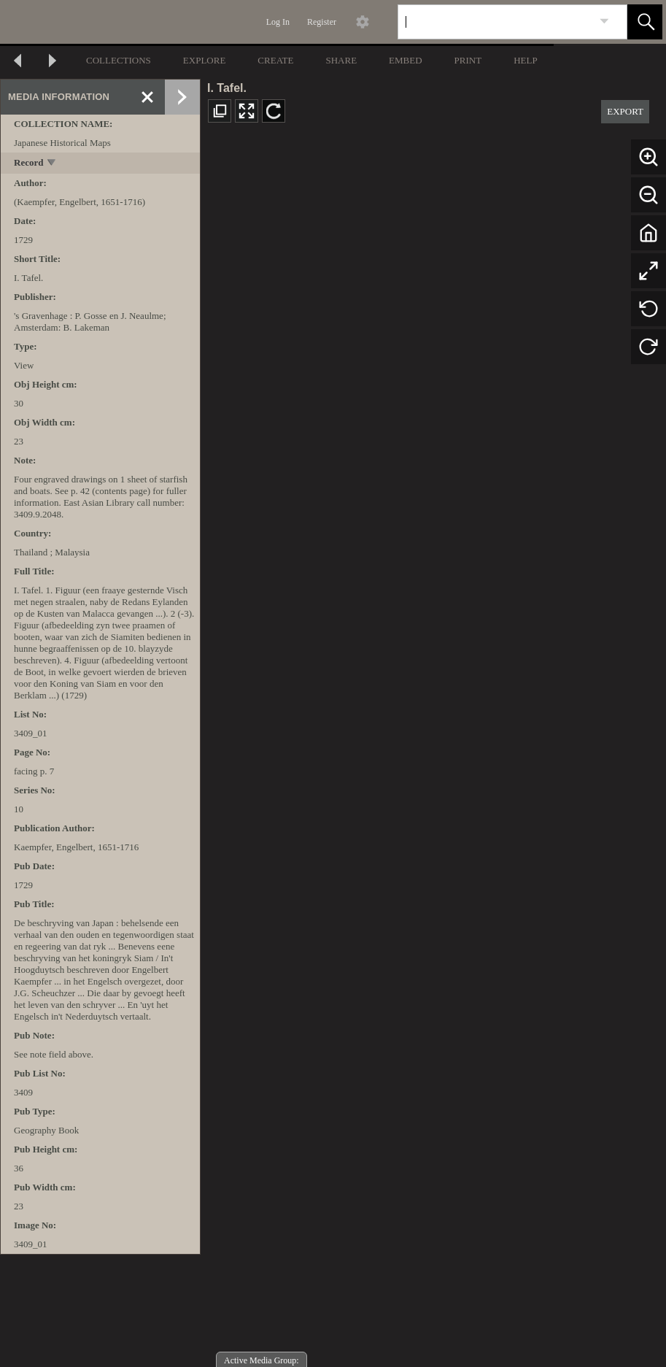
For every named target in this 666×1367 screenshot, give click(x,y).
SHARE (341, 60)
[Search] (495, 21)
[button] (644, 21)
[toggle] (52, 163)
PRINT (468, 60)
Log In (278, 22)
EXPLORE (204, 60)
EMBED (405, 60)
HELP (526, 60)
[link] (604, 21)
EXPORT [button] (625, 111)
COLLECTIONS (118, 60)
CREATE (275, 60)
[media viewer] (433, 751)
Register (321, 22)
